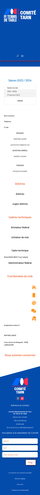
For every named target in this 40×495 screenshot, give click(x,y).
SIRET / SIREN (12, 91)
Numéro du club (12, 88)
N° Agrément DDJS (13, 95)
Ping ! (30, 462)
